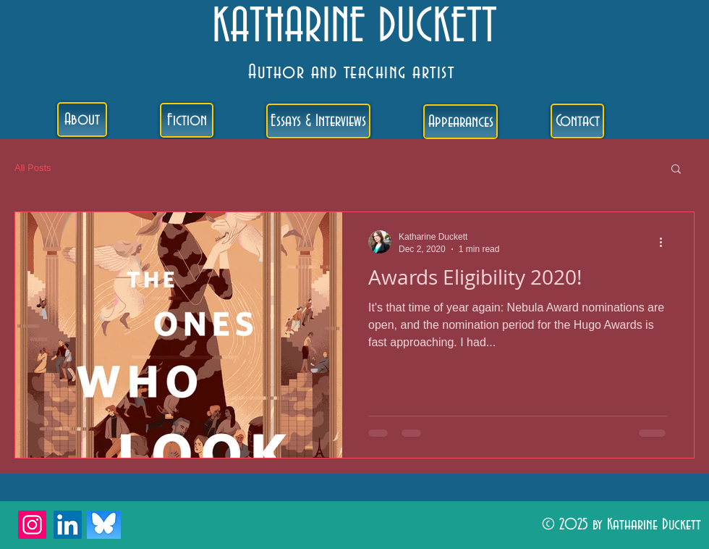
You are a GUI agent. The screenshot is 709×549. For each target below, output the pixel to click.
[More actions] (665, 242)
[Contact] (577, 121)
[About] (82, 119)
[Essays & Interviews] (318, 121)
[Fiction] (186, 120)
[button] (676, 169)
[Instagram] (32, 525)
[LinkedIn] (68, 525)
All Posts (32, 167)
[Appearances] (460, 121)
